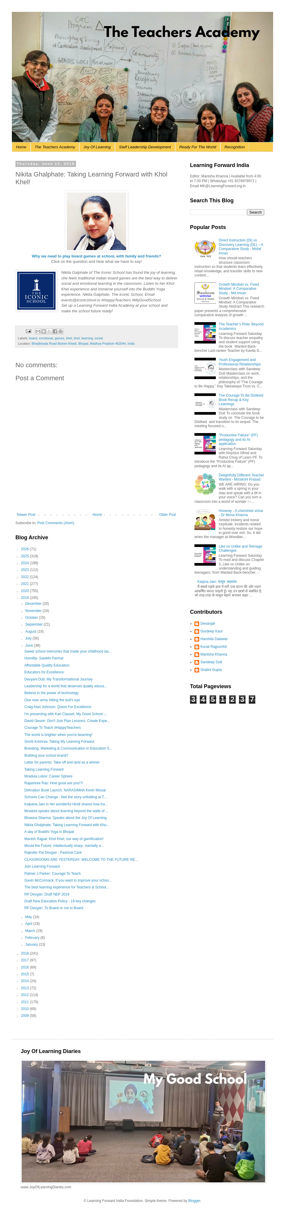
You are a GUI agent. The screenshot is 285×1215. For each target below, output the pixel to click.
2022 (25, 577)
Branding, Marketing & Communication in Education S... (68, 748)
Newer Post (26, 515)
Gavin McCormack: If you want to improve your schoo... (68, 880)
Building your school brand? (46, 755)
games (59, 338)
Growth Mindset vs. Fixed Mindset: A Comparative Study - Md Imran (239, 288)
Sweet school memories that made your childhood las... (68, 651)
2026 (25, 549)
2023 (25, 570)
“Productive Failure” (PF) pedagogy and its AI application (238, 439)
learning (87, 338)
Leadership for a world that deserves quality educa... (65, 686)
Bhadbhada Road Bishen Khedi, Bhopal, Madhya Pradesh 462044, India (83, 343)
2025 (25, 556)
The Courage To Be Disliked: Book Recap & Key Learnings (241, 399)
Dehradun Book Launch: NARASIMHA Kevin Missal (65, 790)
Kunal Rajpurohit (213, 647)
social (99, 338)
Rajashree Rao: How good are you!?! (53, 783)
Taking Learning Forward (44, 769)
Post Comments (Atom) (55, 523)
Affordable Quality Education (46, 665)
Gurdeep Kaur (211, 631)
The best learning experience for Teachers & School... (66, 887)
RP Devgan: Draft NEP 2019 (46, 894)
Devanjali (207, 623)
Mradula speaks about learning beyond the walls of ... (66, 811)
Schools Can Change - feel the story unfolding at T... (65, 797)
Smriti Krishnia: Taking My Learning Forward (59, 742)
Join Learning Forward (42, 866)
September (34, 624)
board (33, 338)
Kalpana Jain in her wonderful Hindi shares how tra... (66, 804)
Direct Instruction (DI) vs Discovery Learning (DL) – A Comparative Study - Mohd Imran (241, 246)
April (29, 924)
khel (69, 338)
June (29, 645)
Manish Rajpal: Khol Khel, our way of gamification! (64, 839)
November (34, 611)
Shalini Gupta (211, 670)
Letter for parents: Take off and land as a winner (62, 762)
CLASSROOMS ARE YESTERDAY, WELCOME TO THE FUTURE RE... (81, 860)
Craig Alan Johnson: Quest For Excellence (57, 707)
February (32, 938)
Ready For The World (197, 147)
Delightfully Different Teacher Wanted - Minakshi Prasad (241, 477)
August (31, 631)
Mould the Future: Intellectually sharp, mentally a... (64, 846)
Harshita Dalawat (213, 639)
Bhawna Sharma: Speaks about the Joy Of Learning (65, 818)
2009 (25, 1016)
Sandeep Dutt (211, 662)
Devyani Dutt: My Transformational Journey (58, 679)
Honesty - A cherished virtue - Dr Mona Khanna (241, 513)
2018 (25, 953)
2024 (25, 563)
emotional (46, 338)
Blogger (194, 1201)
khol (77, 338)
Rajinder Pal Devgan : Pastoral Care (53, 852)
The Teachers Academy (55, 147)
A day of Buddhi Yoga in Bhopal (49, 832)
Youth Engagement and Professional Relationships (240, 362)
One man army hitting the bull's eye (52, 700)
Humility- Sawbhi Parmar (44, 658)
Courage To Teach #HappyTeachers (52, 728)
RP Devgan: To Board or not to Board (53, 908)
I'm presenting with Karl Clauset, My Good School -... (66, 714)
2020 (25, 591)
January (32, 944)
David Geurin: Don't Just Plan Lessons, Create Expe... (67, 721)
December (34, 604)
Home (21, 147)
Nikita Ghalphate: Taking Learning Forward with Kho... (67, 825)
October (32, 618)
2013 (25, 988)
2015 (25, 974)
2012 (25, 995)
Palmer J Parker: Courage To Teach (52, 874)
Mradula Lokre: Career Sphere (48, 776)
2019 (25, 598)
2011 (25, 1002)
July (29, 638)
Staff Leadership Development (145, 147)
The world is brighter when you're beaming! (58, 735)
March (30, 931)
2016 (25, 967)
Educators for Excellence (44, 672)
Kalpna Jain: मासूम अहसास (217, 582)
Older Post (167, 515)
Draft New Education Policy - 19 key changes (60, 901)
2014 (25, 981)
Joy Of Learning (97, 147)
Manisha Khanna (213, 654)
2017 (25, 960)
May (29, 917)
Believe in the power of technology (51, 693)
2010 (25, 1009)
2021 (25, 584)
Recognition (234, 147)
